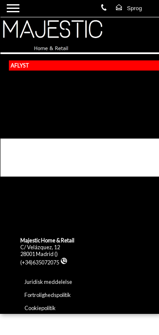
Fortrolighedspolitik (47, 294)
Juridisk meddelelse (48, 281)
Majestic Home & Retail (47, 240)
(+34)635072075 (43, 262)
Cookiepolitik (40, 308)
